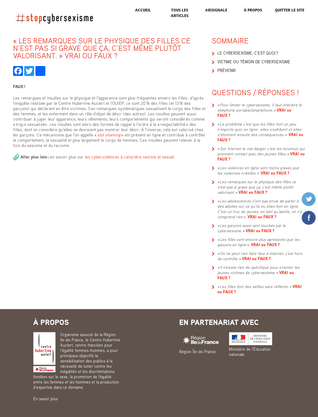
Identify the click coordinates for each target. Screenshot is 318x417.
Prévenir (226, 70)
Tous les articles (180, 13)
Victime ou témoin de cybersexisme (253, 61)
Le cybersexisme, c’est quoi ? (247, 53)
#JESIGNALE (216, 10)
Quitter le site (289, 10)
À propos (253, 10)
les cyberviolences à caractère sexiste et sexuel (129, 156)
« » (108, 134)
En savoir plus (45, 398)
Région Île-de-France (197, 351)
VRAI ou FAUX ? (275, 173)
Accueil (143, 10)
